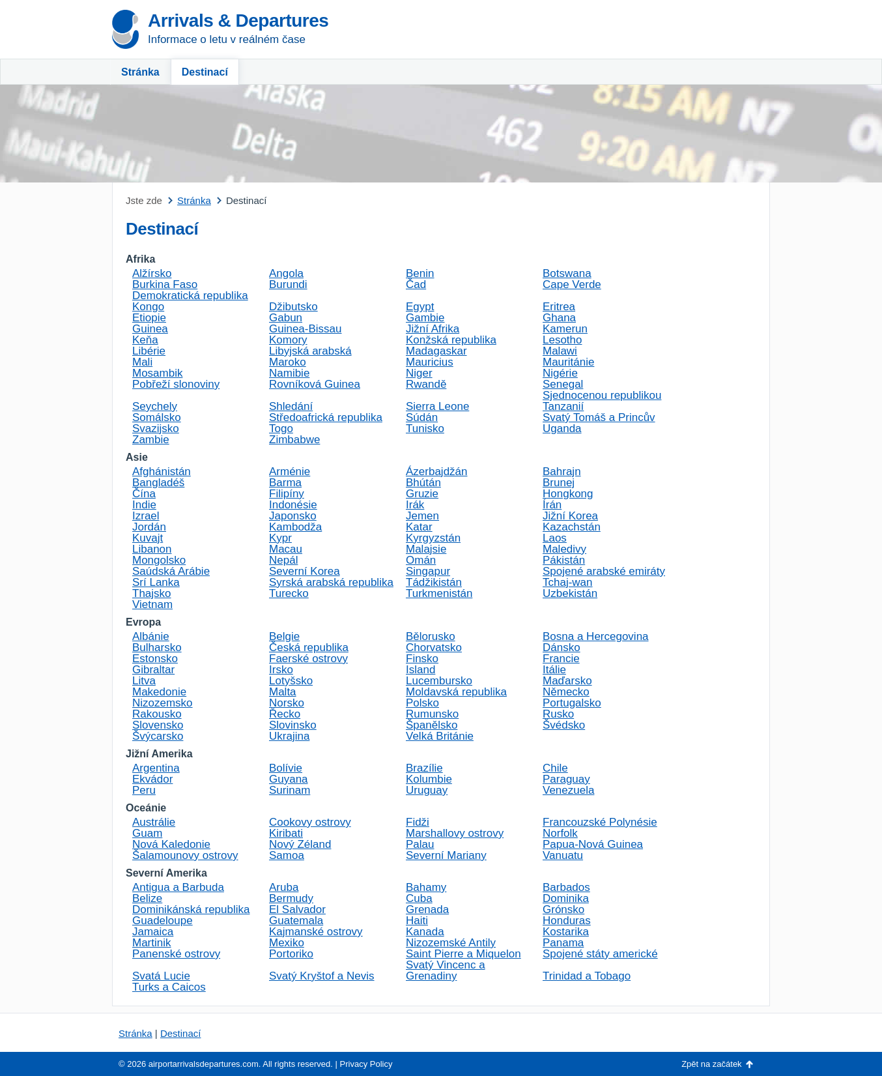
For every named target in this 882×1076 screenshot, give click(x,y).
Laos (555, 538)
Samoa (286, 855)
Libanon (152, 549)
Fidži (417, 822)
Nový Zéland (300, 844)
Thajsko (151, 593)
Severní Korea (304, 571)
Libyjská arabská (310, 351)
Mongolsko (159, 560)
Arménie (289, 471)
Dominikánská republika (190, 909)
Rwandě (426, 384)
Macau (285, 549)
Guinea (150, 329)
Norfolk (560, 833)
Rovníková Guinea (314, 384)
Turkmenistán (439, 593)
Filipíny (286, 493)
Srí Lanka (156, 582)
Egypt (420, 306)
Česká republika (309, 647)
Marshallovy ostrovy (455, 833)
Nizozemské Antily (451, 943)
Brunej (559, 482)
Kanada (425, 931)
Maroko (287, 362)
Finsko (422, 658)
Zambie (150, 439)
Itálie (554, 669)
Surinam (289, 790)
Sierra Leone (437, 406)
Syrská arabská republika (331, 582)
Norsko (286, 703)
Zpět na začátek (711, 1064)
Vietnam (152, 604)
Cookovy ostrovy (310, 822)
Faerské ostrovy (308, 658)
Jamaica (152, 931)
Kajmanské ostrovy (316, 931)
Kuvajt (147, 538)
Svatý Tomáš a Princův (599, 417)
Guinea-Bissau (305, 329)
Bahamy (426, 887)
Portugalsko (572, 703)
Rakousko (157, 714)
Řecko (284, 714)
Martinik (151, 943)
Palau (420, 844)
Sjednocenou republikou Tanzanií (602, 401)
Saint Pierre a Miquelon (463, 954)
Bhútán (423, 482)
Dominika (566, 898)
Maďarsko (567, 681)
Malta (282, 692)
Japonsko (293, 516)
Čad (416, 284)
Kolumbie (429, 779)
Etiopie (149, 318)
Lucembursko (439, 681)
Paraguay (566, 779)
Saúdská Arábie (171, 571)
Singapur (428, 571)
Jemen (422, 516)
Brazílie (424, 768)
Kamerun (565, 329)
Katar (419, 527)
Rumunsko (432, 714)
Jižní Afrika (432, 329)
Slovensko (157, 725)
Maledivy (564, 549)
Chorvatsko (434, 647)
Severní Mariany (446, 855)
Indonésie (293, 505)
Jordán (149, 527)
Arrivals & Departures (238, 20)
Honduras (567, 920)
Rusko (558, 714)
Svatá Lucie (161, 976)
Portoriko (291, 954)
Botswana (567, 273)
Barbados (566, 887)
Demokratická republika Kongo (190, 301)
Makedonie (159, 692)
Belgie (284, 636)
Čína (144, 493)
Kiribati (286, 833)
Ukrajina (289, 736)
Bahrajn (562, 471)
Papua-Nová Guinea (593, 844)
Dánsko (561, 647)
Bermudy (291, 898)
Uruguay (427, 790)
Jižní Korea (570, 516)
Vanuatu (563, 855)
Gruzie (422, 493)
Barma (285, 482)
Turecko (289, 593)
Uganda (562, 428)
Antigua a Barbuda (178, 887)
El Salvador (297, 909)
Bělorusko (430, 636)
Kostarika (566, 931)
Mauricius (429, 362)
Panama (563, 943)
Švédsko (564, 725)
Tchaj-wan (568, 582)
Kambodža (295, 527)
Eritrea (559, 306)
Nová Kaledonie (171, 844)
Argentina (156, 768)
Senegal (563, 384)
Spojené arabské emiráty (604, 571)
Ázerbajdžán (437, 471)
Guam (147, 833)
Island (420, 669)
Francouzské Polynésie (600, 822)
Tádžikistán (434, 582)
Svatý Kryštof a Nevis (322, 976)
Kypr (280, 538)
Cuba (419, 898)
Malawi (560, 351)
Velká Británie (440, 736)
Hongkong (568, 493)
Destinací (205, 72)
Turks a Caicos (169, 987)
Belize (147, 898)
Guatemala (296, 920)
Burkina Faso (164, 284)
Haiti (417, 920)
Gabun (285, 318)
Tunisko (425, 428)
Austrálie (153, 822)
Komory (288, 340)
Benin (420, 273)
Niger (419, 373)
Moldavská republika (456, 692)
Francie (561, 658)
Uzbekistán (570, 593)
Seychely (154, 406)
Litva (144, 681)
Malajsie (426, 549)
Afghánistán (161, 471)
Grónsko (563, 909)
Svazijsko (155, 428)
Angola (286, 273)
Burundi (288, 284)
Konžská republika (451, 340)
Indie (144, 505)
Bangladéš (158, 482)
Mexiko (286, 943)
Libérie (148, 351)
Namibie (289, 373)
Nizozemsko (162, 703)
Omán (421, 560)
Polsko (422, 703)
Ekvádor (152, 779)
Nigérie (560, 373)
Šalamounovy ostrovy (185, 855)
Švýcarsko (157, 736)
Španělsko (431, 725)
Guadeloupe (162, 920)
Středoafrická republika (325, 417)
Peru (144, 790)
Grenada (427, 909)
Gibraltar (153, 669)
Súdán (422, 417)
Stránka (140, 72)
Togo (281, 428)
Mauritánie (568, 362)
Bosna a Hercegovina (596, 636)
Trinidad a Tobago (587, 976)
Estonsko (155, 658)
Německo (566, 692)
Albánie (150, 636)
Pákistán (564, 560)
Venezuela (568, 790)
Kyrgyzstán (433, 538)
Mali (142, 362)
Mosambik (157, 373)
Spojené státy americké (600, 954)
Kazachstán (572, 527)
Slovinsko (293, 725)
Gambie (425, 318)
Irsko (281, 669)
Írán (552, 505)
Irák (415, 505)
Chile (555, 768)
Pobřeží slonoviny (176, 384)
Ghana (559, 318)
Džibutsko (293, 306)
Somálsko (156, 417)
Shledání (291, 406)
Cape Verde (572, 284)
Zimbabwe (294, 439)
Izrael (146, 516)
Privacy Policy (366, 1064)
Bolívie (285, 768)
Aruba (283, 887)
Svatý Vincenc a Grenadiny (445, 970)
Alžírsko (151, 273)
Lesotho (562, 340)
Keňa (145, 340)
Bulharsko (157, 647)
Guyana (288, 779)
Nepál (283, 560)
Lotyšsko (291, 681)
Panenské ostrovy (176, 954)
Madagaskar (436, 351)
